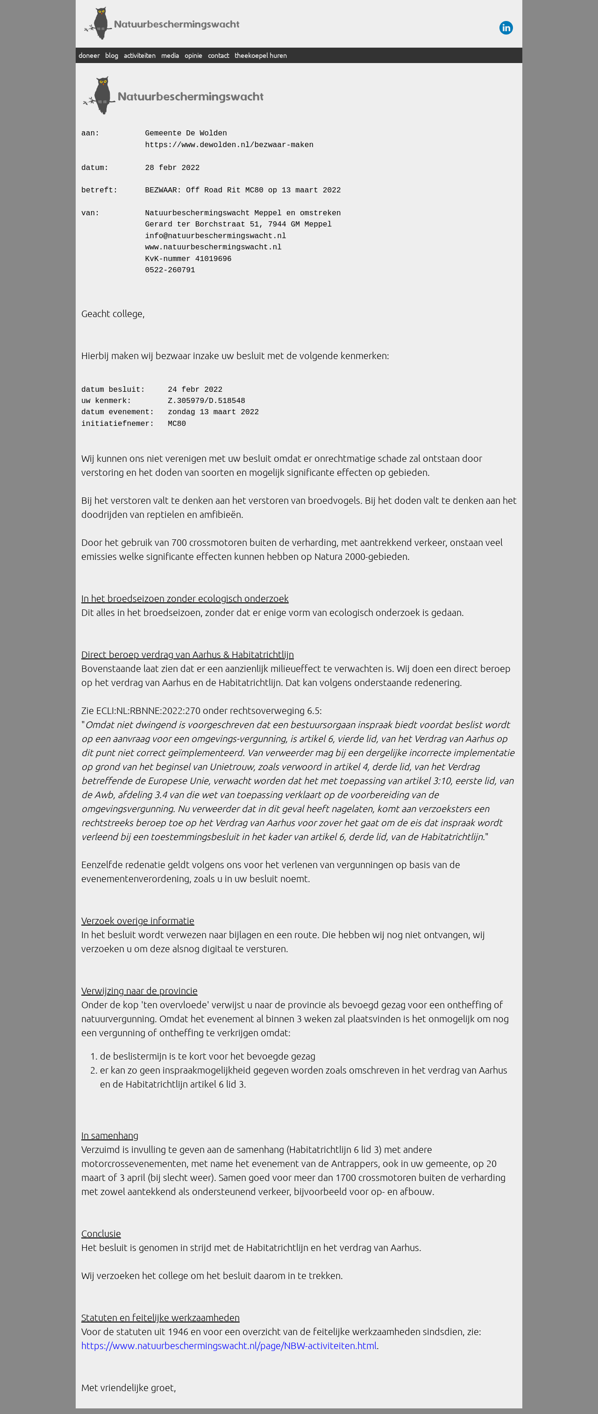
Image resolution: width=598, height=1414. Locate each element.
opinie (193, 55)
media (170, 55)
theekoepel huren (261, 55)
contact (218, 55)
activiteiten (140, 55)
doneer (89, 55)
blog (111, 55)
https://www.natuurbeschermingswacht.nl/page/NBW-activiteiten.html (229, 1345)
